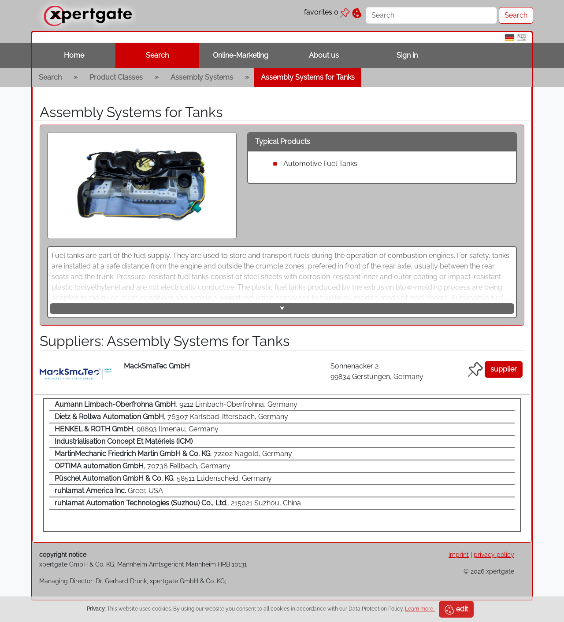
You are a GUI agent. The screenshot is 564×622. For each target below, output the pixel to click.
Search (157, 55)
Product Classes (116, 77)
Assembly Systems (202, 77)
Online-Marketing (240, 55)
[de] (510, 37)
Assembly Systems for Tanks (308, 77)
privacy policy (494, 554)
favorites (327, 12)
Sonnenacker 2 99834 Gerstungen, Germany (376, 371)
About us (324, 55)
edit (456, 610)
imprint (459, 554)
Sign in (407, 55)
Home (74, 55)
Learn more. (420, 609)
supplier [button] (503, 369)
